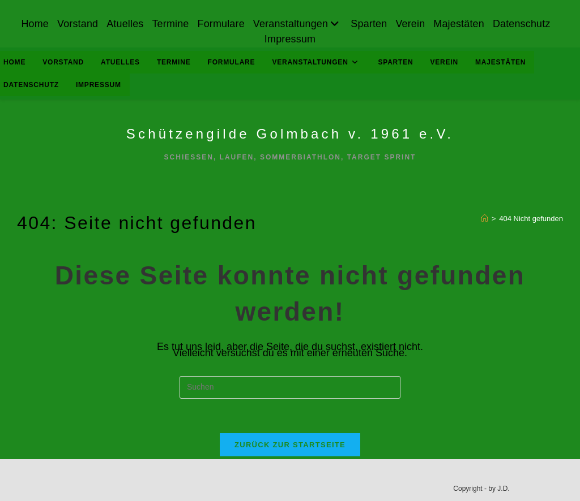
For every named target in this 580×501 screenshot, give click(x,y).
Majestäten (459, 23)
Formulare (221, 23)
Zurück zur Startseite (290, 444)
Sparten (369, 23)
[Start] (484, 218)
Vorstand (76, 23)
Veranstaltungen (298, 23)
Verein (410, 23)
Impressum (290, 39)
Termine (169, 23)
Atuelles (124, 23)
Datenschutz (523, 23)
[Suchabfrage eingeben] (290, 387)
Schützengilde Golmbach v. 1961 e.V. (290, 133)
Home (34, 23)
